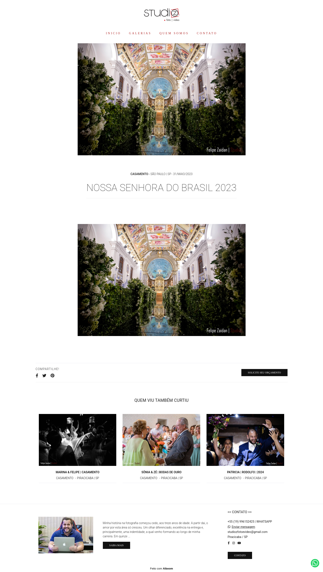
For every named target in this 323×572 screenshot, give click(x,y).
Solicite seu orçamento (264, 372)
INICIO (113, 33)
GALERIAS (140, 33)
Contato (240, 555)
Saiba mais (116, 545)
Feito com (161, 568)
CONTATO (207, 33)
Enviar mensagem (243, 526)
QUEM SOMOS (174, 33)
